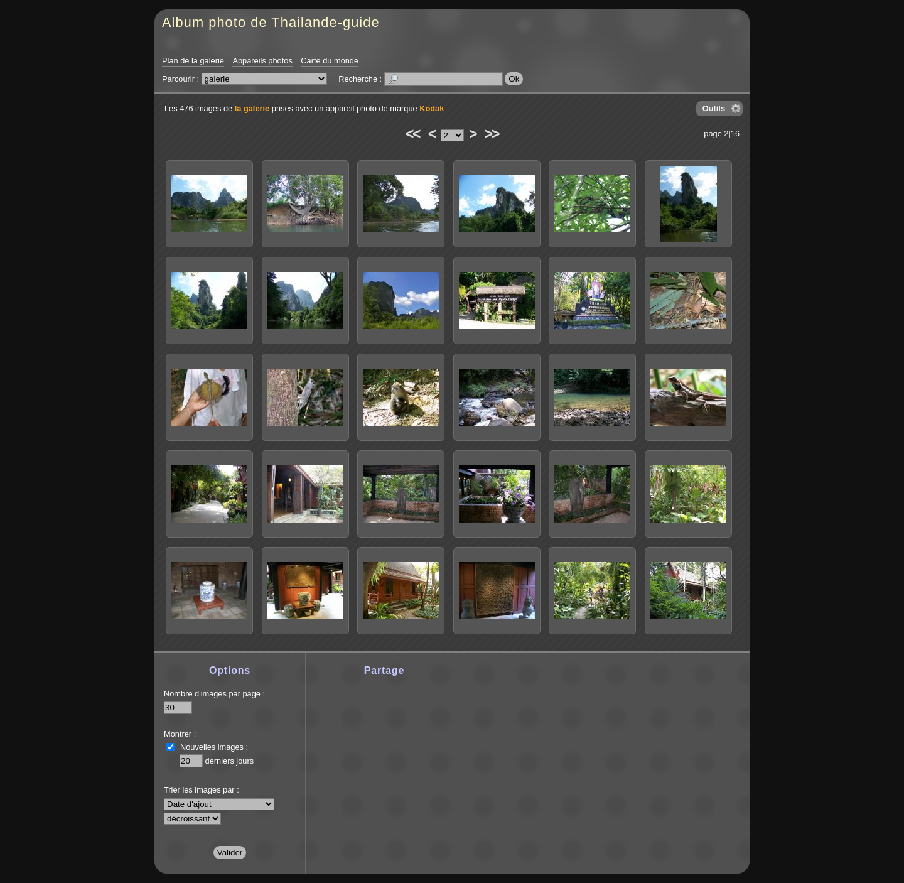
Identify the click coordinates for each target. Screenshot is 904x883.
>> (491, 134)
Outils (713, 108)
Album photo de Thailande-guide (271, 22)
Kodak (431, 108)
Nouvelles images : (214, 747)
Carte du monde (329, 60)
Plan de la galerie (193, 60)
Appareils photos (262, 60)
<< (412, 134)
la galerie (252, 108)
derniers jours (229, 761)
